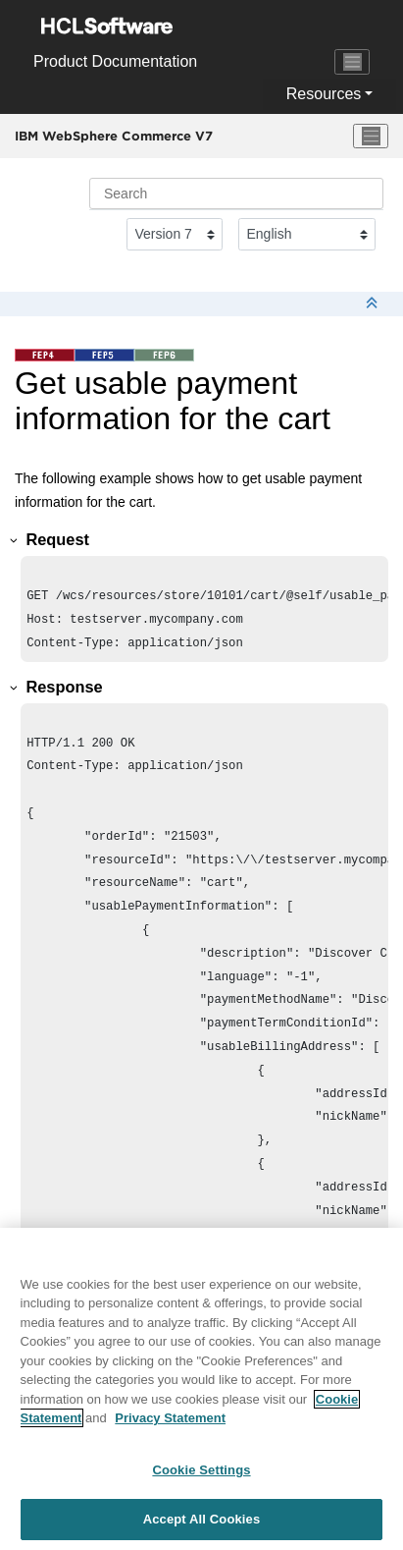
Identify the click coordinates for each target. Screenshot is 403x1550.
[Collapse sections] (373, 304)
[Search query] (236, 193)
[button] (15, 540)
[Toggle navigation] (352, 62)
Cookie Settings (201, 1470)
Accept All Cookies (202, 1519)
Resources (323, 93)
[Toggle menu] (370, 136)
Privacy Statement (170, 1418)
